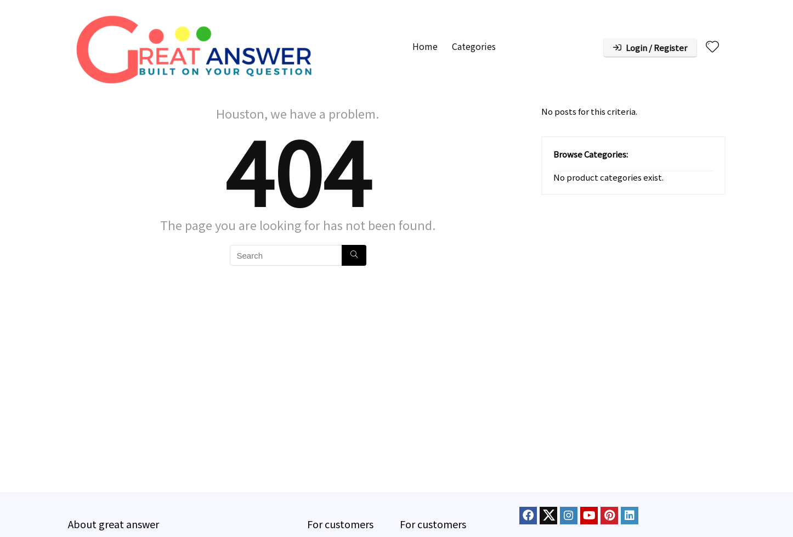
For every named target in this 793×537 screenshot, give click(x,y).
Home (425, 46)
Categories (474, 46)
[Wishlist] (712, 46)
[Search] (354, 255)
